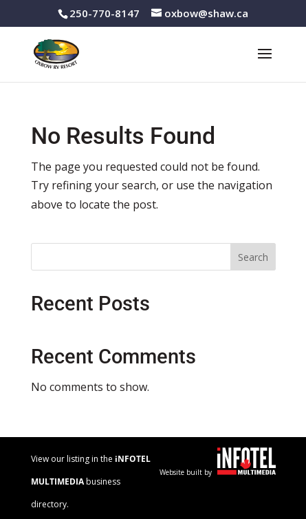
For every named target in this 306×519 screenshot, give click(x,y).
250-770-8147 (104, 13)
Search (253, 257)
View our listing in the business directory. (91, 481)
